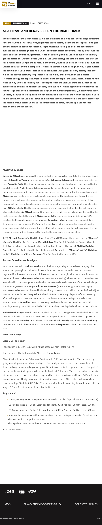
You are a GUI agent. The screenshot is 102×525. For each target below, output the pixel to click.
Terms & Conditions (6, 519)
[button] (89, 4)
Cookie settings (19, 519)
